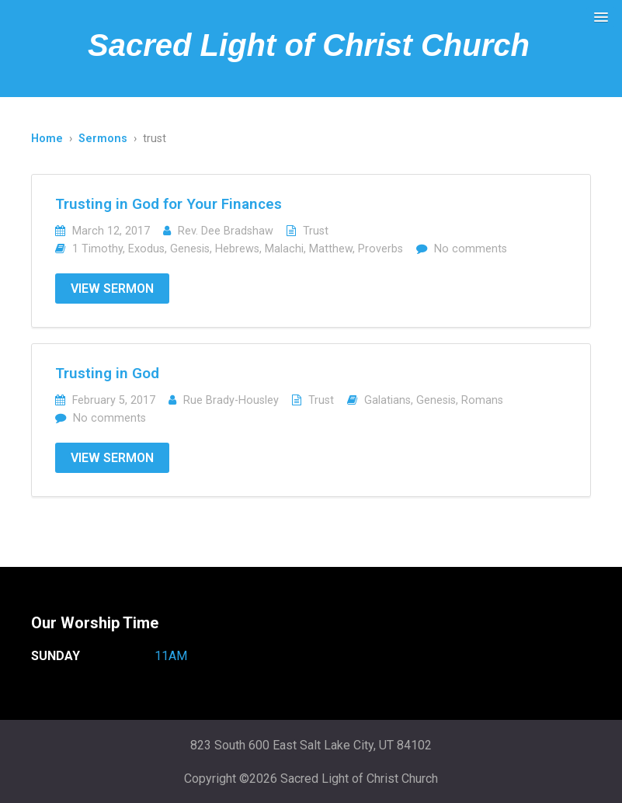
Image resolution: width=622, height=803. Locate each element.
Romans (482, 400)
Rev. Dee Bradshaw (225, 231)
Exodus (146, 248)
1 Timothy (97, 248)
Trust (315, 231)
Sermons (102, 138)
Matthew (331, 248)
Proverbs (380, 248)
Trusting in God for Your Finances (168, 204)
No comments (470, 248)
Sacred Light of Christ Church (309, 45)
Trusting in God (107, 373)
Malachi (284, 248)
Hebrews (237, 248)
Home (47, 138)
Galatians (387, 400)
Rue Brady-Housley (231, 400)
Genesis (190, 248)
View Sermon (112, 288)
